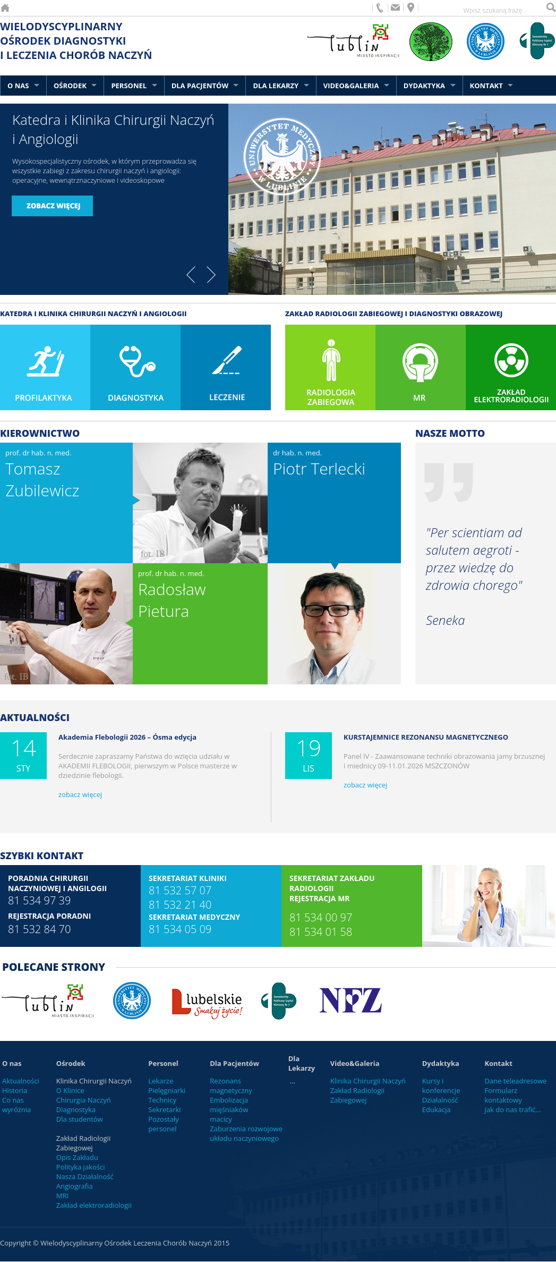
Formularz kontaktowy (502, 1095)
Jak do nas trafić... (512, 1109)
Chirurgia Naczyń (83, 1100)
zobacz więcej (80, 794)
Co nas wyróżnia (16, 1104)
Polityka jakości (80, 1167)
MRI (62, 1195)
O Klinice (70, 1090)
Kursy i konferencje (441, 1085)
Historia (14, 1090)
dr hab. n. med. (319, 463)
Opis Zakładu (77, 1157)
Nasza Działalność (85, 1176)
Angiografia (74, 1186)
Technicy (162, 1100)
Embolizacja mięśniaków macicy (229, 1109)
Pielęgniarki (166, 1090)
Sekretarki (164, 1109)
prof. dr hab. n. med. (42, 474)
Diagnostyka (76, 1109)
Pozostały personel (163, 1123)
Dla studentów (79, 1119)
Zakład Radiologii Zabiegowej (357, 1095)
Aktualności (20, 1081)
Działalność (440, 1100)
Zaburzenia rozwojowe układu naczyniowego (246, 1133)
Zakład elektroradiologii (94, 1205)
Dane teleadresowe (515, 1081)
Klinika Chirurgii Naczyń (368, 1081)
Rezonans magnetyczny (231, 1085)
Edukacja (436, 1109)
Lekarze (160, 1081)
